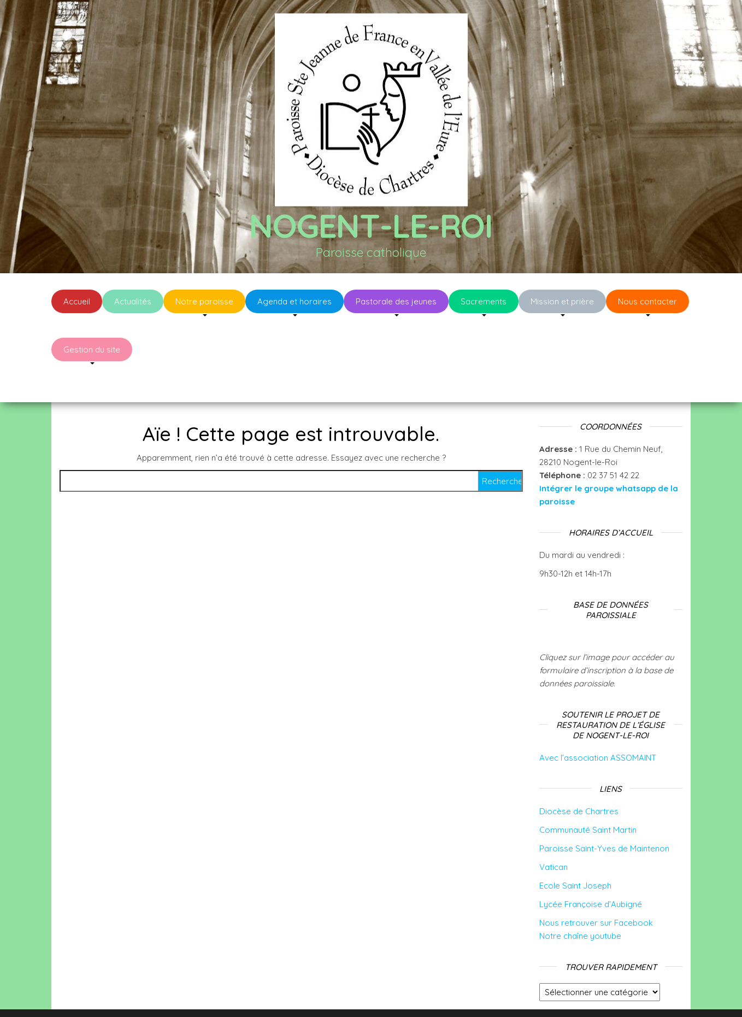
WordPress (378, 994)
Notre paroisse (204, 301)
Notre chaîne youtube (580, 903)
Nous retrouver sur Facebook (596, 890)
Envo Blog (457, 994)
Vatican (553, 834)
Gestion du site (91, 349)
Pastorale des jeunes (396, 301)
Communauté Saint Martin (588, 797)
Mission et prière (562, 301)
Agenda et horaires (294, 301)
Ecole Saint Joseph (575, 853)
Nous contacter (647, 301)
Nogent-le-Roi (370, 225)
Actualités (132, 301)
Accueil (76, 301)
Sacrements (484, 301)
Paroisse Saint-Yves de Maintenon (604, 815)
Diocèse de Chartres (579, 778)
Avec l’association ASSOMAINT (597, 725)
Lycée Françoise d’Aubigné (590, 871)
